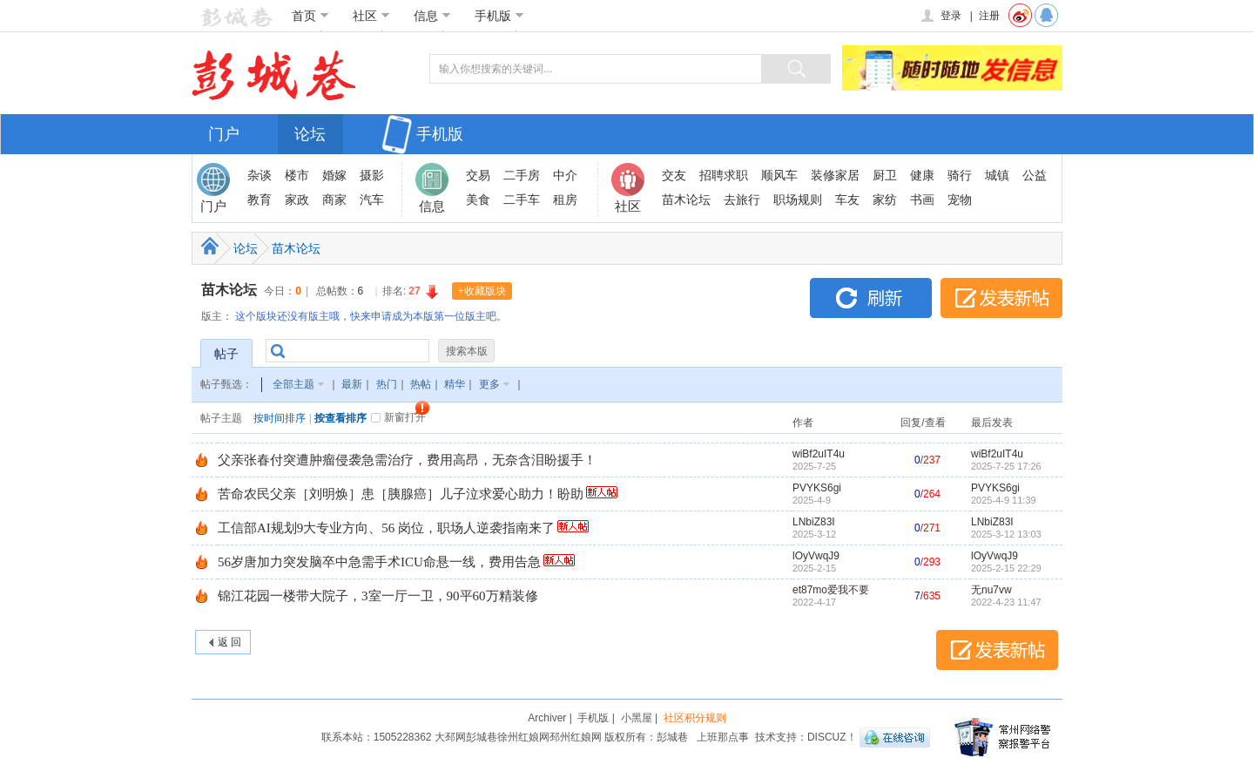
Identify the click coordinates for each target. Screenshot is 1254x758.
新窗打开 (405, 417)
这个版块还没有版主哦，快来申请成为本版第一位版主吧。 (371, 316)
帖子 (226, 354)
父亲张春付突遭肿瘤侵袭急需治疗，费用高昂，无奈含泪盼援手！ (407, 460)
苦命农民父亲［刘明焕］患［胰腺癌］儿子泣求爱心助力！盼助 (400, 494)
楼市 (297, 175)
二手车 (521, 199)
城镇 (997, 175)
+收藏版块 (482, 291)
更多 (489, 384)
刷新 (871, 298)
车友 (847, 199)
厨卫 (885, 175)
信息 (432, 15)
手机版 (499, 15)
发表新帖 (1001, 298)
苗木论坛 (686, 199)
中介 (565, 175)
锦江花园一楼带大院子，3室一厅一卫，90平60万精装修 (378, 596)
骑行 (959, 175)
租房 (565, 199)
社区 (371, 15)
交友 (674, 175)
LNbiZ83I (813, 522)
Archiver (547, 718)
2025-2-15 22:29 (1006, 568)
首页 (310, 15)
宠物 (959, 199)
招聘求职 (723, 175)
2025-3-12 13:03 (1006, 534)
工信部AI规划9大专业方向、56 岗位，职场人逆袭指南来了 (386, 528)
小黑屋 (636, 718)
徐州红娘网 (523, 737)
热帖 (420, 384)
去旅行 (742, 199)
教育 (259, 199)
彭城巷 (481, 737)
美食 (478, 199)
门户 (223, 134)
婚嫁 (334, 175)
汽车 (372, 199)
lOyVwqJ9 (815, 556)
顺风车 (779, 175)
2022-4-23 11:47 (1006, 602)
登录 (940, 15)
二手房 (521, 175)
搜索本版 (467, 351)
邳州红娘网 (575, 737)
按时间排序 (279, 418)
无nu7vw (991, 590)
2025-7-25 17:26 (1006, 466)
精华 (454, 384)
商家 (334, 199)
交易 (478, 175)
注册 (989, 16)
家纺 (885, 199)
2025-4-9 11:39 (1003, 500)
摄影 (372, 175)
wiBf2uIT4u (818, 454)
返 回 (229, 642)
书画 (922, 199)
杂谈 (259, 175)
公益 (1034, 175)
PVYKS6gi (816, 488)
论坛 (310, 134)
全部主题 (293, 384)
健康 (922, 175)
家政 (297, 199)
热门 (386, 384)
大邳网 (450, 737)
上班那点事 (723, 737)
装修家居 (835, 175)
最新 (351, 384)
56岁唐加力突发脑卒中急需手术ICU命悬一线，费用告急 (379, 562)
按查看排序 (340, 418)
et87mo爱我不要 (830, 590)
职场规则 (797, 199)
